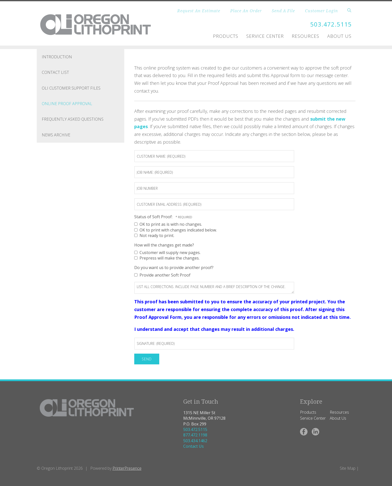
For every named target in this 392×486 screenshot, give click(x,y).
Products (225, 36)
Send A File (283, 11)
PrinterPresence (127, 468)
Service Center (265, 36)
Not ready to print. (154, 235)
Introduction (57, 57)
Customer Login (321, 11)
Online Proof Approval (67, 103)
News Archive (56, 135)
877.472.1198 (195, 435)
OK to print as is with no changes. (168, 224)
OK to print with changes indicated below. (175, 230)
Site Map (348, 468)
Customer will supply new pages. (167, 252)
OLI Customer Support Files (71, 88)
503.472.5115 (331, 24)
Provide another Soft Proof (162, 275)
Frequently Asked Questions (73, 119)
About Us (339, 36)
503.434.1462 (195, 440)
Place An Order (246, 11)
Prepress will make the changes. (167, 258)
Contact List (55, 72)
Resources (305, 36)
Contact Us (193, 446)
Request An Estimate (198, 11)
